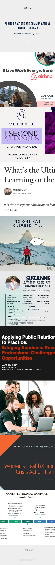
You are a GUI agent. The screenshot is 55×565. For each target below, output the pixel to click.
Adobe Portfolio (31, 560)
